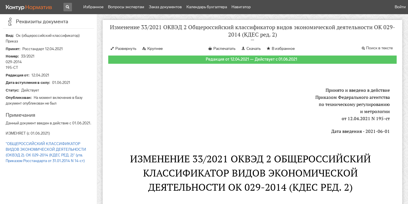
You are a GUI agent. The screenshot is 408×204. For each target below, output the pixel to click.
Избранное (93, 7)
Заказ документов (165, 7)
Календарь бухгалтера (206, 7)
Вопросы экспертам (126, 7)
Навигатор (241, 7)
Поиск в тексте (379, 48)
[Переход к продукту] (29, 7)
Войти (400, 7)
